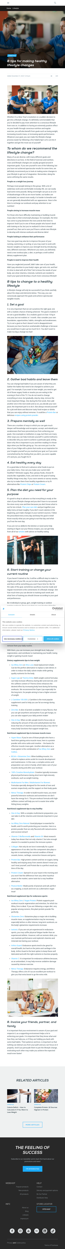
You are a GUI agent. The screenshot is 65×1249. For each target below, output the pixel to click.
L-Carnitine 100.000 (19, 700)
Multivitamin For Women (40, 782)
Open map (46, 1209)
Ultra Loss (29, 665)
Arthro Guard (16, 945)
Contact (39, 1187)
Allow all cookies (53, 639)
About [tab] (53, 615)
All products (24, 1194)
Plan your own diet (29, 507)
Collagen (14, 847)
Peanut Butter (16, 886)
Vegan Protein (30, 900)
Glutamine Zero (17, 916)
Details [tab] (32, 615)
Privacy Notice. (29, 630)
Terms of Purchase (51, 1245)
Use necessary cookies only (13, 639)
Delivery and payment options (47, 1190)
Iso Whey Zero (17, 665)
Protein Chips (25, 484)
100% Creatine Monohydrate (22, 772)
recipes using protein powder (26, 415)
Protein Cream (39, 484)
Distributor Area (42, 1198)
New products (23, 1190)
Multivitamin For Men (19, 782)
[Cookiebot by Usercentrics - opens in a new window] (54, 608)
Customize (33, 639)
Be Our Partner (42, 1194)
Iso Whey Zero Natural (20, 823)
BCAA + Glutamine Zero (20, 756)
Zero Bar (14, 710)
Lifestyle (16, 8)
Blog (26, 1211)
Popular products (22, 1187)
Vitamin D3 (38, 836)
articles (22, 532)
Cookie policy (21, 1243)
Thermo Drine (27, 678)
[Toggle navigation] (8, 3)
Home (9, 8)
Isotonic (14, 929)
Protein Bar (51, 412)
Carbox (14, 752)
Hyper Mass (16, 738)
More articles (32, 1125)
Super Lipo (15, 678)
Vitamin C (15, 958)
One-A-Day (15, 720)
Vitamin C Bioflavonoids (20, 836)
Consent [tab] (11, 615)
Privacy (10, 1243)
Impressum (24, 1219)
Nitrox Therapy (17, 793)
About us (25, 1208)
